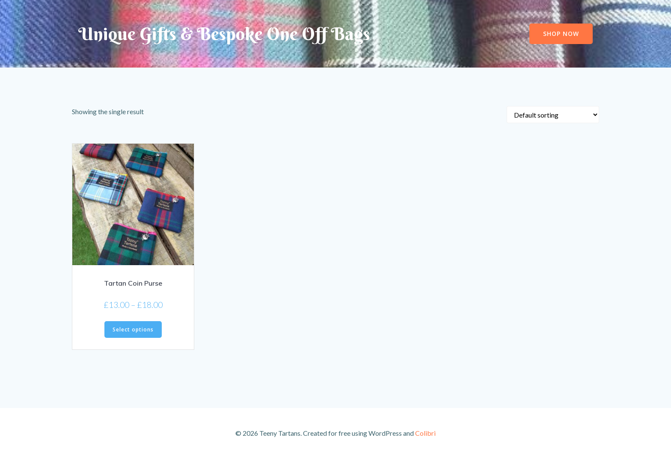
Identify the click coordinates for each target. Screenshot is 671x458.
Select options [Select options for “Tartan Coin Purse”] (133, 329)
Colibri (425, 433)
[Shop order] (553, 114)
